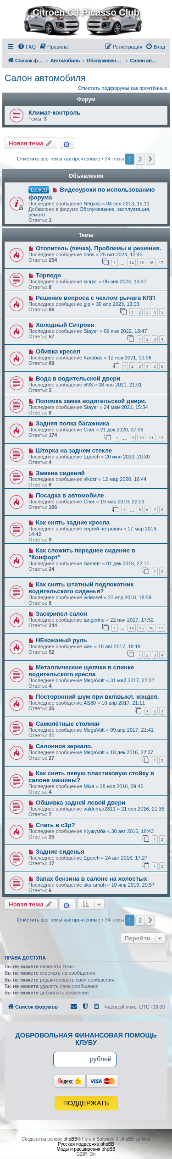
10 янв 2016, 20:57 (133, 885)
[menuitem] (26, 46)
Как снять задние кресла (73, 522)
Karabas (92, 357)
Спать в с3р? (55, 825)
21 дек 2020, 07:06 (122, 429)
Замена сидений (60, 472)
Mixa (88, 786)
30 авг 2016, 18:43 (132, 831)
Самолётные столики (68, 723)
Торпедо (48, 275)
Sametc (91, 563)
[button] (150, 159)
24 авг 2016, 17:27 (126, 858)
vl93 (88, 384)
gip (86, 304)
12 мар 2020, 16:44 (124, 479)
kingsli (90, 281)
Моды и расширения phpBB (85, 1149)
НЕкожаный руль (61, 640)
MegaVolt (94, 680)
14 (131, 262)
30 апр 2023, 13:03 (117, 304)
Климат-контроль (54, 112)
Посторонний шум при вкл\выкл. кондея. (97, 696)
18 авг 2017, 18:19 (119, 646)
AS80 (89, 703)
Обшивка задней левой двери (80, 802)
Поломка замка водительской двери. (91, 400)
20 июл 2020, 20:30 (127, 456)
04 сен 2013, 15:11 (128, 203)
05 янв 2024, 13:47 (124, 281)
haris (88, 254)
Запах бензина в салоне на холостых (91, 878)
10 (141, 438)
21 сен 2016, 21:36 (142, 808)
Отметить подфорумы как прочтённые (122, 88)
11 (151, 438)
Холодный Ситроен (65, 324)
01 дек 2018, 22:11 (128, 563)
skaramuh (94, 885)
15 (141, 262)
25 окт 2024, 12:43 (121, 254)
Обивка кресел (58, 351)
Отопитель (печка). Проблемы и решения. (98, 248)
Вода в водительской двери (78, 378)
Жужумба (94, 831)
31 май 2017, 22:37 (132, 680)
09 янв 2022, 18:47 (125, 331)
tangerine (94, 620)
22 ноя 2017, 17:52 (132, 620)
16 (151, 262)
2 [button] (140, 159)
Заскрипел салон (61, 613)
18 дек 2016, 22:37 (131, 752)
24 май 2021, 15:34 (126, 407)
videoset (92, 597)
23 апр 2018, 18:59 (129, 597)
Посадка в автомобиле (70, 495)
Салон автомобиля (45, 78)
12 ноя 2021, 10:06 (129, 357)
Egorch (91, 456)
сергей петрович (102, 528)
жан (88, 646)
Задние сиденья (60, 851)
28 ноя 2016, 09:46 (122, 786)
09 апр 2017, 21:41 (132, 730)
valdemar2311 (99, 808)
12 (161, 438)
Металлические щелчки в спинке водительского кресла (81, 671)
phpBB (71, 1139)
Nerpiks (91, 203)
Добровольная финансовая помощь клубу (86, 1039)
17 (161, 262)
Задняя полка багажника (72, 423)
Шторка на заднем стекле (74, 450)
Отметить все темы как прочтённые (58, 158)
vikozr (90, 479)
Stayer (90, 331)
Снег (88, 429)
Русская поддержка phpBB (86, 1144)
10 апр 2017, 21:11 (123, 703)
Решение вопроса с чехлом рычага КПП (95, 297)
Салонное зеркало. (64, 746)
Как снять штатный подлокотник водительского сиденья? (80, 588)
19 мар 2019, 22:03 (122, 501)
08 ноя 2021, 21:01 (120, 384)
